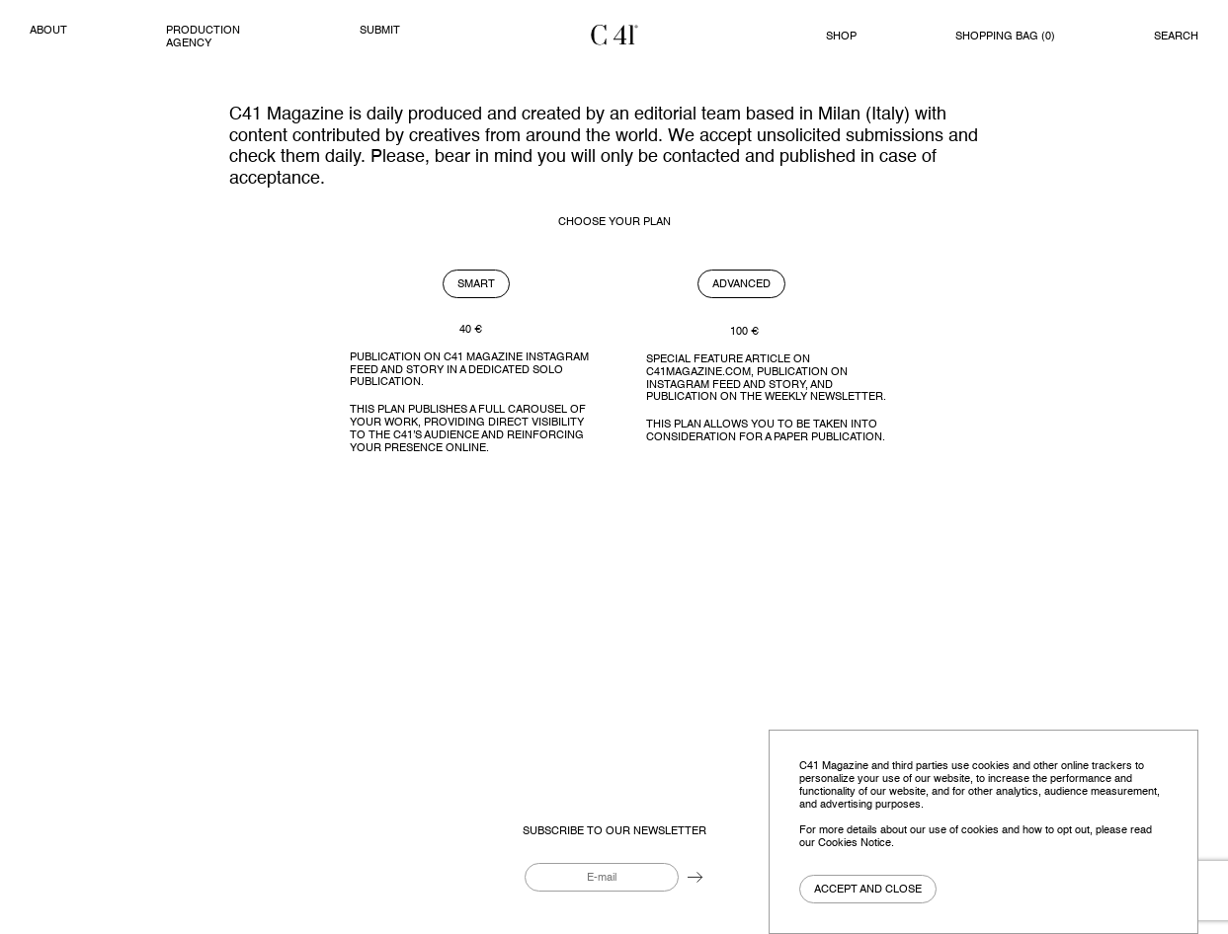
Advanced (741, 284)
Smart (476, 284)
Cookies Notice (854, 843)
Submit (380, 31)
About (48, 31)
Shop (841, 36)
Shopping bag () (1005, 36)
